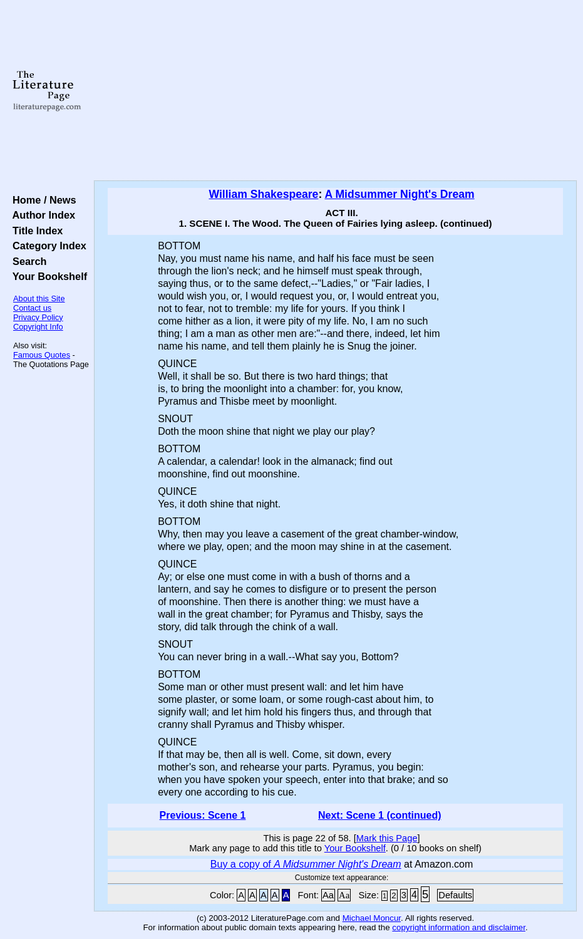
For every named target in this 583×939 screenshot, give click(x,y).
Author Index (41, 214)
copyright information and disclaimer (458, 927)
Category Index (46, 245)
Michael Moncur (372, 918)
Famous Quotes (41, 355)
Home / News (41, 199)
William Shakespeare (263, 194)
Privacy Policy (38, 317)
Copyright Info (38, 326)
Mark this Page (387, 838)
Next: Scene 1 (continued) (379, 815)
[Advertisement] (335, 91)
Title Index (35, 230)
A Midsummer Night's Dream (399, 194)
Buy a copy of (305, 864)
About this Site (39, 298)
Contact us (32, 308)
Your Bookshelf (47, 276)
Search (26, 261)
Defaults (455, 895)
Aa (328, 895)
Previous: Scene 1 (203, 815)
